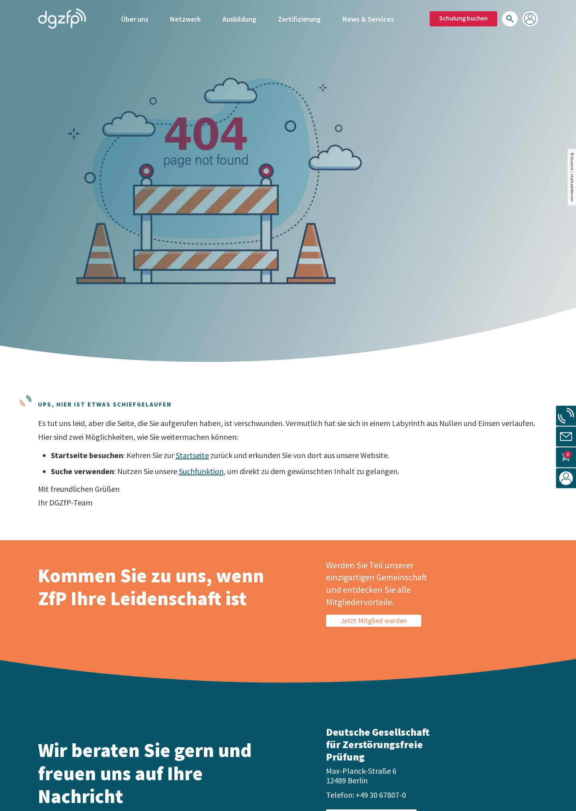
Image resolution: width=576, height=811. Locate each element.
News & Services (368, 19)
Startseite (192, 455)
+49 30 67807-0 (381, 795)
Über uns (134, 19)
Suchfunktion (201, 471)
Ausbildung (239, 19)
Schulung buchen (463, 18)
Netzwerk (185, 19)
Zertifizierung (299, 19)
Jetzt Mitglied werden (373, 620)
